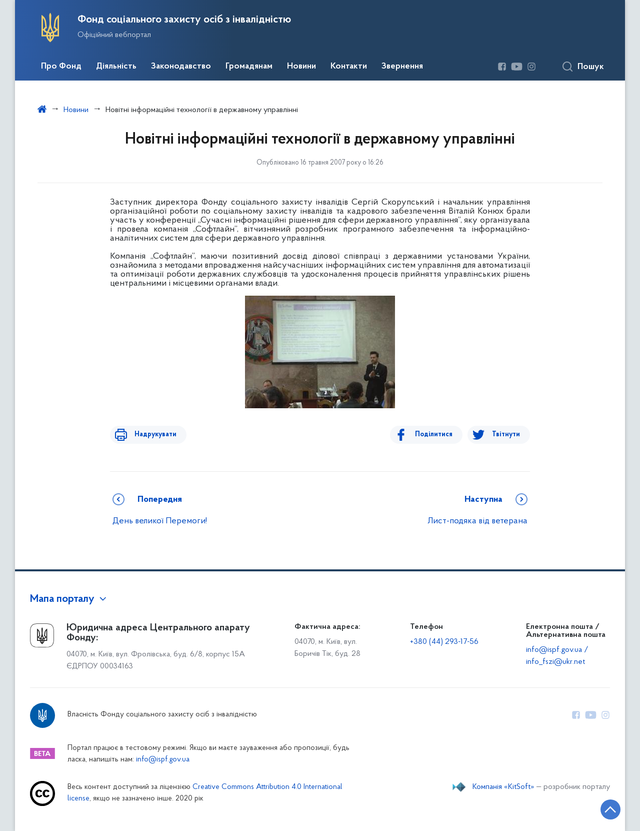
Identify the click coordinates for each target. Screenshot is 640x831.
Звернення (402, 66)
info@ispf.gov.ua (163, 759)
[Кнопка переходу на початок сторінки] (602, 808)
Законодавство (181, 66)
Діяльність (116, 66)
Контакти (348, 66)
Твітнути (506, 434)
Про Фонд (61, 66)
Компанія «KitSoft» (503, 787)
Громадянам (249, 66)
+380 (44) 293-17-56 (444, 642)
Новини (301, 66)
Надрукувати (151, 434)
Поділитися (438, 434)
